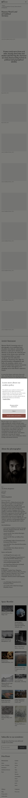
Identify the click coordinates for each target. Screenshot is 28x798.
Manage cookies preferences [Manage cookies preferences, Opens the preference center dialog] (14, 405)
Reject (14, 411)
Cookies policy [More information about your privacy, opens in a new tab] (6, 399)
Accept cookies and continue (14, 415)
